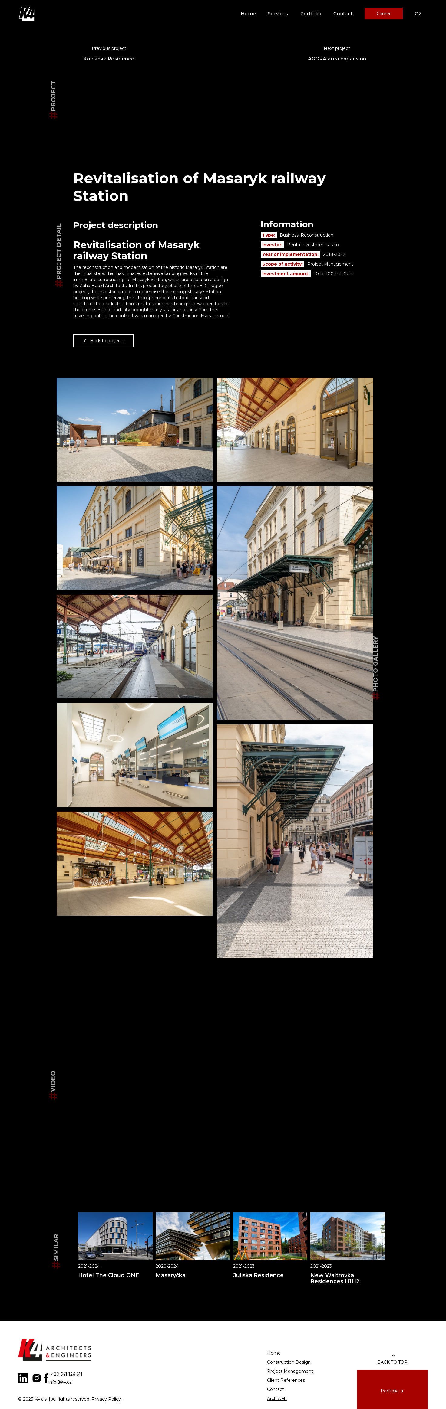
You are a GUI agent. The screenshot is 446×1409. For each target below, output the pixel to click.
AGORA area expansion (337, 59)
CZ (418, 13)
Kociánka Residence (109, 59)
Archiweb (277, 1398)
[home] (27, 13)
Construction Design (289, 1362)
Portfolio (311, 13)
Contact (342, 13)
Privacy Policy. (106, 1399)
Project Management (290, 1371)
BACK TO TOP (392, 1362)
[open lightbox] (135, 430)
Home (248, 13)
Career (384, 13)
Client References (286, 1380)
